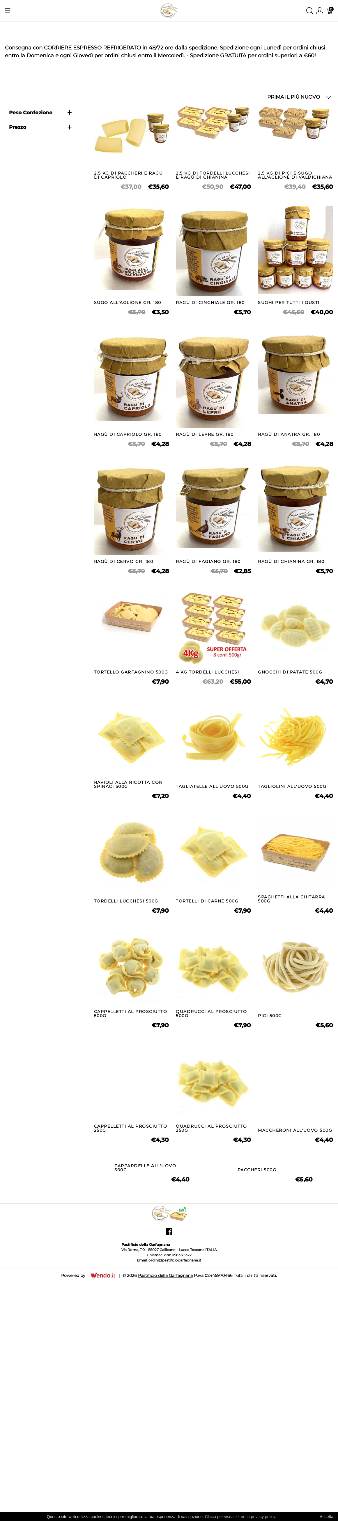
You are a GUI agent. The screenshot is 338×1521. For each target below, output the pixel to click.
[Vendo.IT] (103, 1471)
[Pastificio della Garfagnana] (169, 10)
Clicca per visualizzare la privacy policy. (240, 1516)
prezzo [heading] (40, 127)
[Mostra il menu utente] (320, 11)
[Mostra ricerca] (309, 11)
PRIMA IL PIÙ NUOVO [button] (299, 97)
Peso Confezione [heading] (40, 113)
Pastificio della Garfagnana (165, 1471)
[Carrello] (330, 11)
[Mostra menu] (7, 10)
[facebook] (169, 1430)
